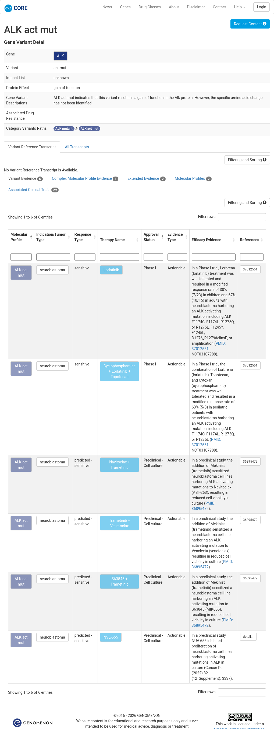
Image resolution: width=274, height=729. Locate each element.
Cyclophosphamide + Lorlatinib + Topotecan (120, 371)
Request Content (250, 24)
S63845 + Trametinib (120, 581)
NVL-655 (111, 637)
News (107, 7)
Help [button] (239, 7)
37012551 (250, 269)
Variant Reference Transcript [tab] (32, 147)
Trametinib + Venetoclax (119, 523)
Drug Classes (150, 7)
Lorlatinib (111, 270)
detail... (248, 637)
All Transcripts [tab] (77, 147)
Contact (219, 7)
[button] (30, 237)
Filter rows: (207, 216)
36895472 (250, 461)
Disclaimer (196, 7)
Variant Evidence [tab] (25, 178)
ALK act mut (21, 272)
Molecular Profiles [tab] (193, 178)
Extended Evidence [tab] (146, 178)
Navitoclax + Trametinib (119, 465)
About (174, 7)
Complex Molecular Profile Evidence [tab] (85, 178)
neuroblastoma (52, 270)
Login (261, 7)
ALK (60, 56)
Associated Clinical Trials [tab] (33, 190)
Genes (125, 7)
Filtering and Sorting (247, 160)
